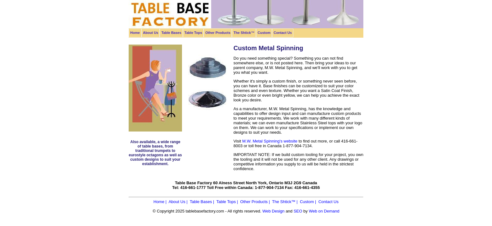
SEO (298, 211)
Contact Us (283, 33)
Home (135, 33)
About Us (150, 33)
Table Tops (193, 33)
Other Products (217, 33)
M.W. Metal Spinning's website (269, 141)
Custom (264, 33)
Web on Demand (324, 211)
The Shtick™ (243, 33)
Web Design (273, 211)
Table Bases (171, 33)
